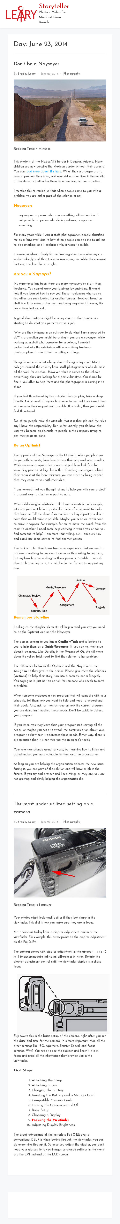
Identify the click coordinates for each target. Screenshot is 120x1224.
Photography (71, 73)
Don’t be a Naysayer (36, 64)
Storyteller (54, 6)
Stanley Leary (27, 73)
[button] (112, 14)
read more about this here (43, 171)
